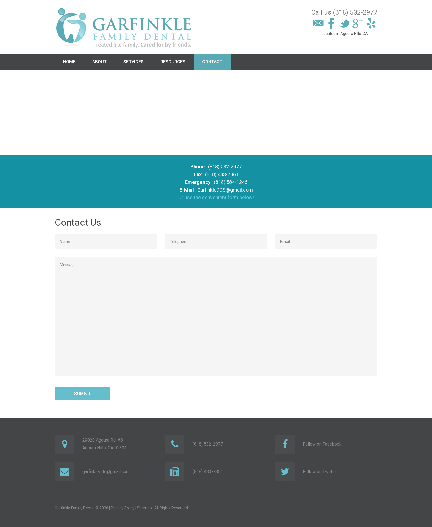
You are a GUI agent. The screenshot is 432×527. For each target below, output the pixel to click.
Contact (212, 61)
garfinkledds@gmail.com (106, 471)
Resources (172, 61)
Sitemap (144, 508)
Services (133, 61)
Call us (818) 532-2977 (344, 12)
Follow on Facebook (322, 444)
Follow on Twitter (319, 471)
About (99, 61)
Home (69, 61)
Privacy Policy (122, 508)
